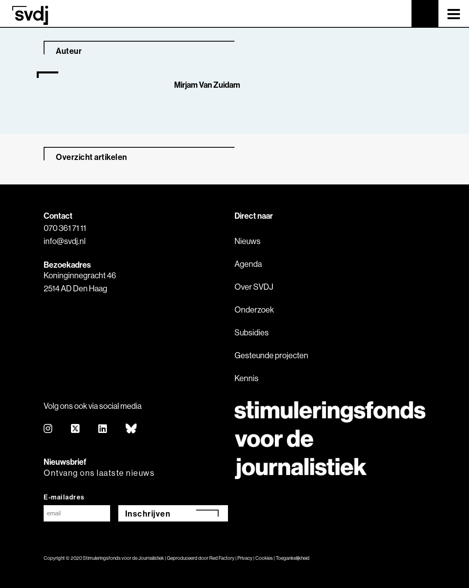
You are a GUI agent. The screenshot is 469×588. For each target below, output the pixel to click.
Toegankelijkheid (293, 558)
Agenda (248, 264)
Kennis (246, 378)
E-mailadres (64, 497)
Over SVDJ (253, 287)
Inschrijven (148, 513)
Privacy (244, 558)
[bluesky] (131, 429)
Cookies (264, 558)
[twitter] (75, 429)
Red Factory (221, 558)
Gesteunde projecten (271, 355)
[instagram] (48, 429)
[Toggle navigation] (453, 13)
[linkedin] (103, 429)
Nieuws (247, 241)
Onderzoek (254, 309)
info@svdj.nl (65, 241)
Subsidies (251, 332)
